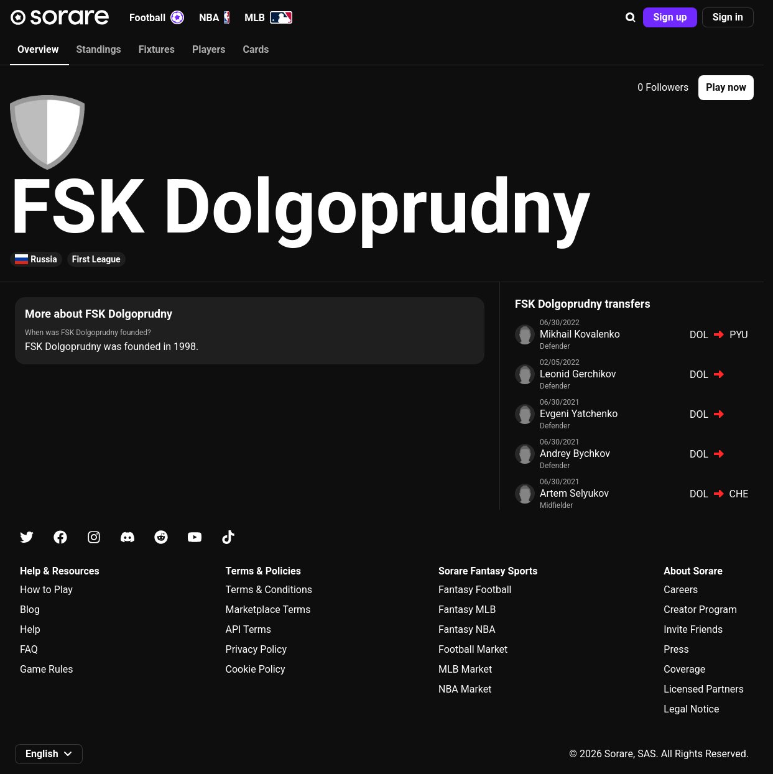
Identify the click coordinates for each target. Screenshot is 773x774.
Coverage (684, 669)
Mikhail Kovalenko (580, 334)
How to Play (46, 590)
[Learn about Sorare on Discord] (127, 537)
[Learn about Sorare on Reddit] (161, 537)
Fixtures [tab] (157, 49)
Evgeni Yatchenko (579, 414)
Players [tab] (209, 49)
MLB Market (465, 669)
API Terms (249, 629)
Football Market (472, 649)
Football (156, 17)
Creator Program (700, 609)
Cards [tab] (256, 49)
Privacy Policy (256, 649)
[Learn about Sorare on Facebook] (60, 537)
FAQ (29, 649)
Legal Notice (691, 709)
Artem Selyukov (574, 493)
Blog (30, 609)
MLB (268, 17)
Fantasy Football (474, 590)
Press (676, 649)
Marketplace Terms (268, 609)
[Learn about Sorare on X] (27, 537)
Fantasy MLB (467, 609)
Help (30, 629)
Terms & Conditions (269, 590)
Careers (681, 590)
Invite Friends (693, 629)
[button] (630, 17)
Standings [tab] (98, 49)
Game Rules (46, 669)
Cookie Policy (255, 669)
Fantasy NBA (467, 629)
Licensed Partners (704, 689)
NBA (214, 17)
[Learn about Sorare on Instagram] (94, 537)
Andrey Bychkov (575, 453)
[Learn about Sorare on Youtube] (194, 537)
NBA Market (465, 689)
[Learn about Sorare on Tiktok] (228, 537)
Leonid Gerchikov (578, 374)
